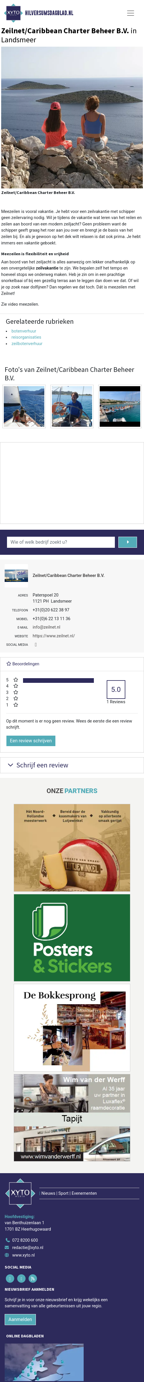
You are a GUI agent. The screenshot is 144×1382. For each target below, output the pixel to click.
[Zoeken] (127, 542)
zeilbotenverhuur (26, 343)
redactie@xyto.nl (27, 1247)
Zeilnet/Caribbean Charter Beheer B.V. (69, 575)
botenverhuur (23, 331)
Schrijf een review (37, 764)
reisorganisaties (26, 337)
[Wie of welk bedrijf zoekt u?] (61, 542)
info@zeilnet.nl (46, 627)
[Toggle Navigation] (130, 13)
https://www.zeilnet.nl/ (54, 636)
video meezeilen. (23, 304)
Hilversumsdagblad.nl (49, 13)
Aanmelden (20, 1319)
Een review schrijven (31, 741)
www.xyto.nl (23, 1255)
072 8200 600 (25, 1240)
